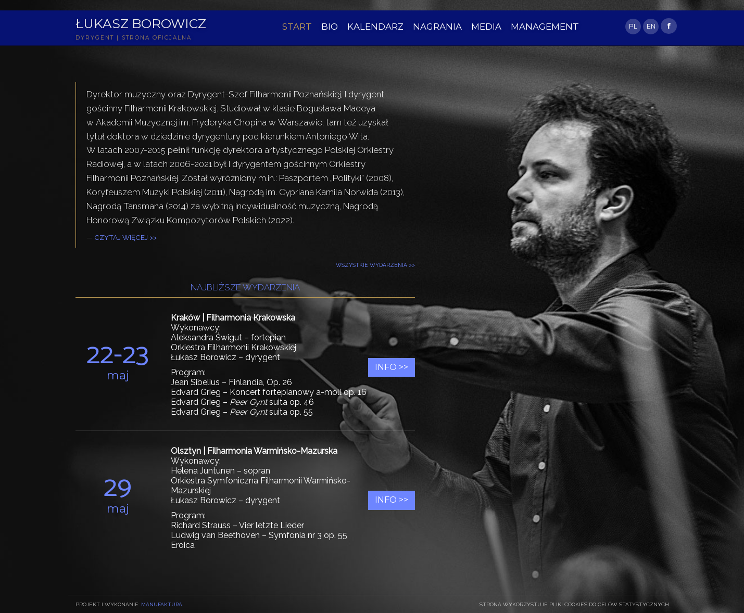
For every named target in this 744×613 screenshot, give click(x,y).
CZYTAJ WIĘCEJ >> (125, 237)
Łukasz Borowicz (140, 23)
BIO (329, 26)
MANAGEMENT (545, 26)
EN (651, 26)
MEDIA (486, 26)
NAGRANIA (437, 26)
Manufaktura (161, 604)
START (297, 26)
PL (633, 26)
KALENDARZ (375, 26)
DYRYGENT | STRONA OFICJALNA (133, 37)
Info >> (391, 367)
